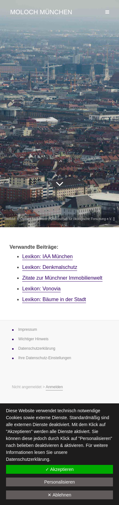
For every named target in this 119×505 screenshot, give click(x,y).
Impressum (27, 329)
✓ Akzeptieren (59, 469)
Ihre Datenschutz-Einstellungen (44, 358)
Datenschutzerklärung (27, 459)
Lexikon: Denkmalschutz (49, 267)
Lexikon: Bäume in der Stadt (54, 299)
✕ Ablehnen (59, 494)
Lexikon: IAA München (47, 256)
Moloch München (41, 12)
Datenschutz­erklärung (37, 348)
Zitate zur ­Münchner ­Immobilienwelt (62, 278)
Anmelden (54, 387)
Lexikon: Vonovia (41, 288)
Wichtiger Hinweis (33, 339)
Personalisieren (59, 481)
